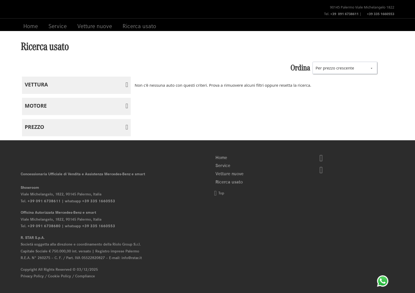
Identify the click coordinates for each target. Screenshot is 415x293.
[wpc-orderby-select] (345, 68)
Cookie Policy (59, 276)
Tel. (341, 13)
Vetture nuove (229, 174)
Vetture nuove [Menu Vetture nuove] (94, 26)
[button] (76, 85)
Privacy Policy (32, 276)
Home (30, 26)
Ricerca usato (139, 26)
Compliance (85, 276)
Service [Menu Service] (57, 26)
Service (222, 165)
